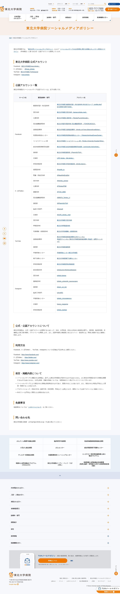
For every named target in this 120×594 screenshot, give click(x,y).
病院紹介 (68, 17)
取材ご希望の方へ (64, 578)
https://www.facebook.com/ (30, 354)
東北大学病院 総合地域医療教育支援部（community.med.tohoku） (78, 147)
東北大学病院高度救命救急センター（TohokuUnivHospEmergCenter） (80, 135)
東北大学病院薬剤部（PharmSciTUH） (69, 152)
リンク (109, 581)
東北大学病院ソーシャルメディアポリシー (100, 578)
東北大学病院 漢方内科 (64, 220)
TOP (10, 38)
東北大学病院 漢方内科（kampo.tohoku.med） (72, 112)
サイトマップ (101, 581)
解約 (72, 560)
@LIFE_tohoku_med (63, 215)
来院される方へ (16, 501)
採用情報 (85, 17)
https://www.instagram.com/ (30, 363)
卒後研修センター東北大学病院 (67, 252)
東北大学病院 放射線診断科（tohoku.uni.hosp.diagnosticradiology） (79, 129)
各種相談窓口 (15, 508)
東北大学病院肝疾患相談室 (65, 264)
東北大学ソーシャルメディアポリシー (40, 49)
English (50, 3)
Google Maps (14, 584)
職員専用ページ (114, 4)
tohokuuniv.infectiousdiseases (66, 270)
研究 (12, 529)
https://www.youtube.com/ (29, 360)
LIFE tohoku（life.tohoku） (65, 158)
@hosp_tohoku (30, 69)
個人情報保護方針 (83, 581)
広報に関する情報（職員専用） (79, 578)
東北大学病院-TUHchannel (29, 72)
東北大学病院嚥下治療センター (67, 258)
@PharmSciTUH (62, 203)
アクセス (116, 568)
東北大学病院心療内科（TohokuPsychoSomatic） (73, 118)
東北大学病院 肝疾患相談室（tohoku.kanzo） (71, 164)
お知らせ (53, 581)
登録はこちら (52, 560)
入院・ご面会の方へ (34, 17)
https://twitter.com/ (30, 357)
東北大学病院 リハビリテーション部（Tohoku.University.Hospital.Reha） (80, 141)
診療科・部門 (51, 17)
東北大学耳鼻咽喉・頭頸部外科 (67, 231)
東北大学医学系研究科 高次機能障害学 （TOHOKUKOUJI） (76, 124)
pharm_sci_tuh (62, 287)
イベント (61, 581)
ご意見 (93, 581)
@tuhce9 (60, 209)
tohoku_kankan (62, 310)
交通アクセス (112, 9)
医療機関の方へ (102, 17)
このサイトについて (34, 407)
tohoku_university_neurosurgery (67, 281)
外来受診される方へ (17, 17)
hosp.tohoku (25, 74)
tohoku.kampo (61, 275)
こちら (59, 564)
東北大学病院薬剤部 (63, 247)
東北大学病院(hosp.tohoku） (30, 66)
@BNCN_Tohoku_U (63, 197)
